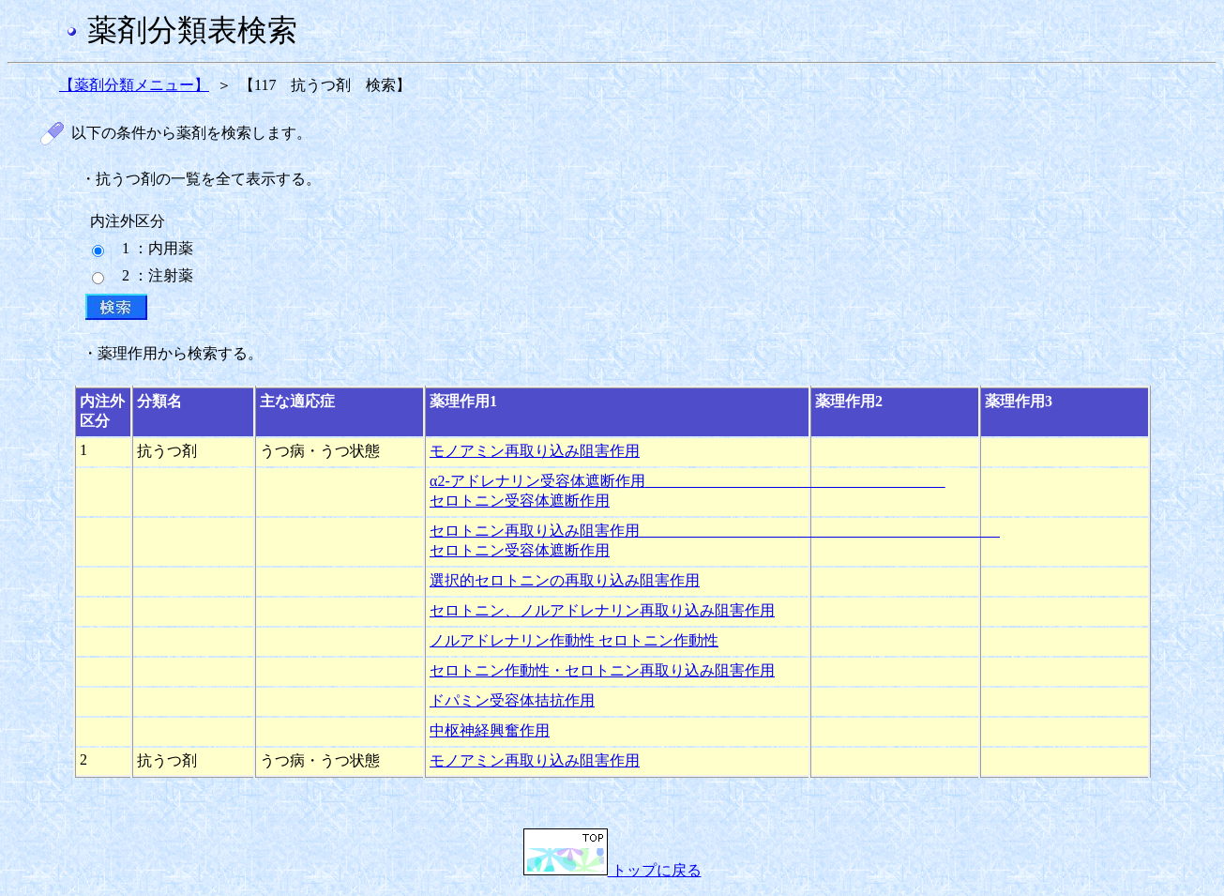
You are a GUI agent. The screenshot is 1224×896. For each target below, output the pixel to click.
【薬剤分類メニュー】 (134, 85)
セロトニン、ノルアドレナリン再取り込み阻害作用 (602, 610)
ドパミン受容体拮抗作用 (512, 700)
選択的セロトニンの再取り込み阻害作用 (565, 580)
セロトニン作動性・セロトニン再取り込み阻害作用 (602, 670)
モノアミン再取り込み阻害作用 (535, 451)
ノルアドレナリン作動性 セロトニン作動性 (574, 640)
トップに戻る (612, 870)
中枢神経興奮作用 (490, 730)
